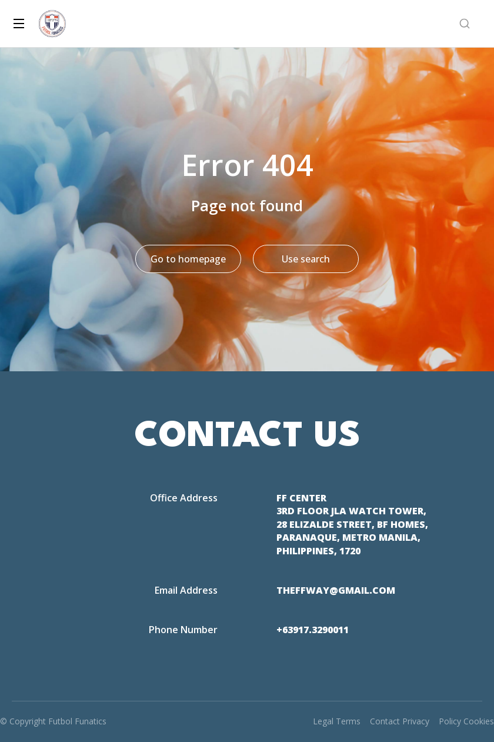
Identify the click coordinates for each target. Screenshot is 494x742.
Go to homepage (188, 258)
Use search (306, 258)
